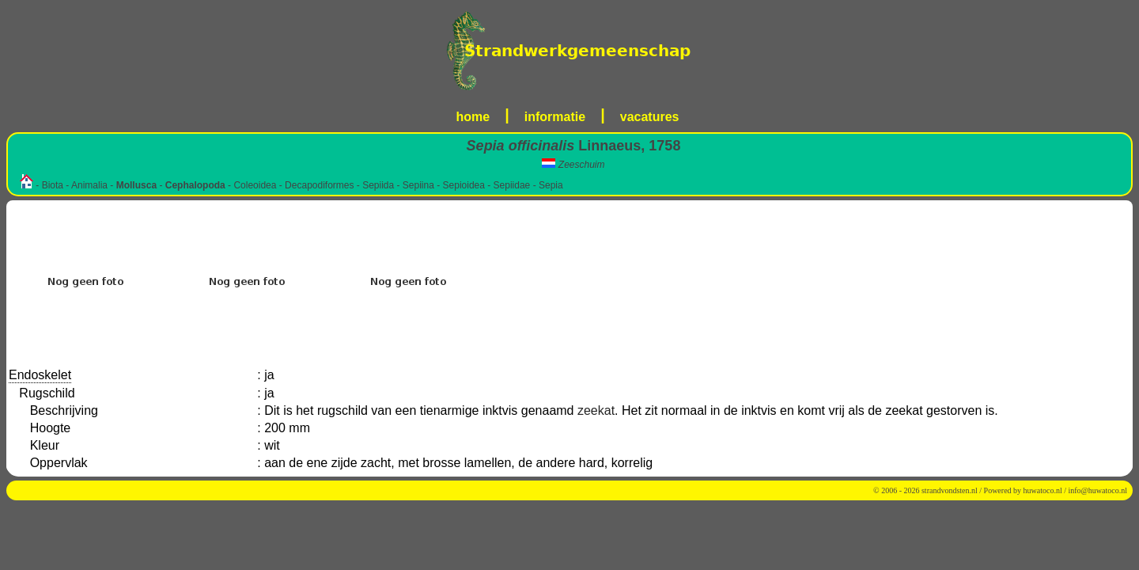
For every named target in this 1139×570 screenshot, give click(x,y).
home (473, 117)
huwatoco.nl (1043, 490)
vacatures (649, 117)
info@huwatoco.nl (1098, 490)
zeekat (596, 410)
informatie (554, 117)
